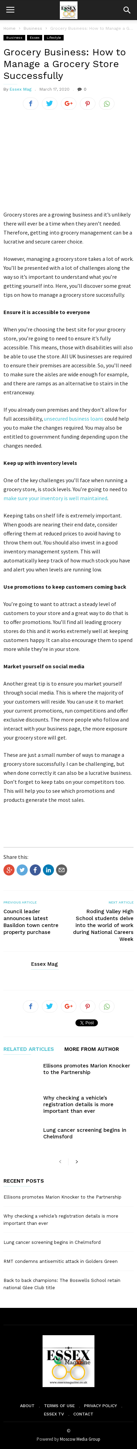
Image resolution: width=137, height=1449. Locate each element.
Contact (83, 1414)
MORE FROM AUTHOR (91, 1049)
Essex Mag (20, 89)
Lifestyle (54, 37)
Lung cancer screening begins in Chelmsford (52, 1242)
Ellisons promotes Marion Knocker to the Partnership (86, 1069)
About (27, 1405)
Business (14, 37)
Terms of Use (59, 1405)
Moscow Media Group (80, 1439)
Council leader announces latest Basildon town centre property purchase (30, 921)
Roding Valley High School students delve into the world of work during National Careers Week (103, 925)
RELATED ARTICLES (28, 1049)
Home (9, 28)
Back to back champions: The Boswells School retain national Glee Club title (61, 1284)
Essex (34, 37)
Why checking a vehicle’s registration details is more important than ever (78, 1104)
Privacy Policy (100, 1405)
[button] (127, 10)
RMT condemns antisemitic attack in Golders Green (60, 1261)
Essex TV (54, 1414)
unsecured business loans (73, 418)
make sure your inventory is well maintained (55, 498)
